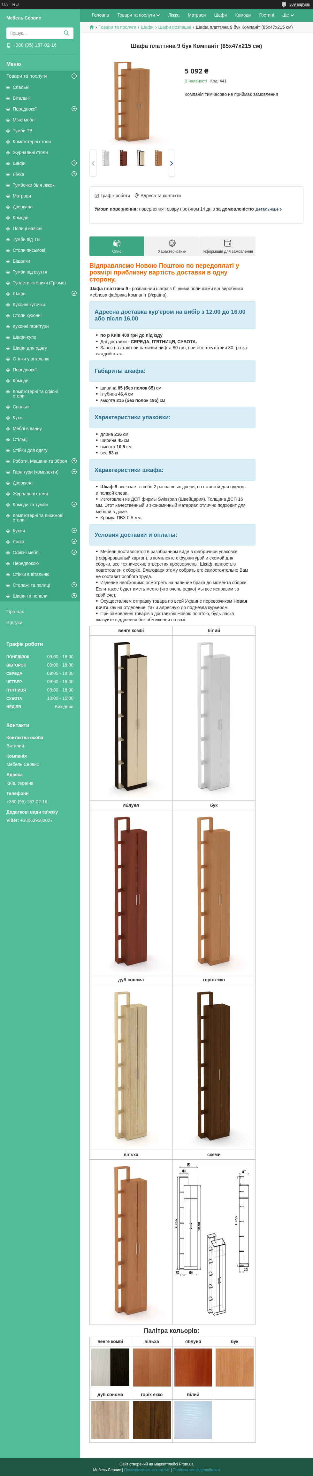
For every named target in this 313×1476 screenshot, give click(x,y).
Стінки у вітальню (31, 358)
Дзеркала (23, 206)
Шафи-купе (24, 337)
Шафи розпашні (174, 27)
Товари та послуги (26, 76)
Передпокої (25, 109)
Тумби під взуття (30, 271)
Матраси (197, 15)
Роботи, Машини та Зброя (40, 461)
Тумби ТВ (23, 130)
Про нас (15, 611)
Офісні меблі (26, 552)
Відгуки (14, 622)
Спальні (21, 87)
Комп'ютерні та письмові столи (38, 517)
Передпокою (26, 563)
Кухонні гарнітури (31, 326)
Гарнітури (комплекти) (35, 472)
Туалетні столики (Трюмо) (39, 282)
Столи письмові (29, 250)
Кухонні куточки (29, 304)
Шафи (19, 163)
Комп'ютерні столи (32, 141)
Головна (100, 15)
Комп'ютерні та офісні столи (35, 393)
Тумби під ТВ (26, 239)
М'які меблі (24, 119)
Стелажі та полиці (31, 585)
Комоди (20, 217)
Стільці (20, 439)
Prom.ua (186, 1464)
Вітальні (21, 98)
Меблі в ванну (27, 428)
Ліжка (18, 174)
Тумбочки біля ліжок (33, 185)
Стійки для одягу (30, 450)
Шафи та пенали (30, 596)
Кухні (18, 417)
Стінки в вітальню (31, 574)
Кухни (19, 530)
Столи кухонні (27, 315)
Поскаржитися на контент (147, 1470)
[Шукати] (66, 33)
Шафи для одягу (30, 348)
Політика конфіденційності (196, 1470)
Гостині (266, 15)
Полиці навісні (27, 228)
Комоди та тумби (30, 504)
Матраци (22, 195)
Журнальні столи (30, 152)
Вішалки (21, 261)
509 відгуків (299, 4)
